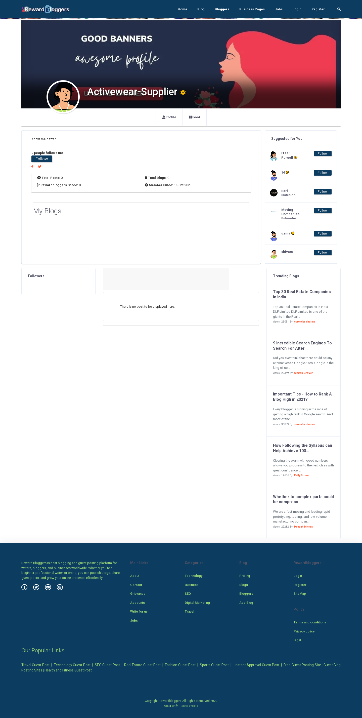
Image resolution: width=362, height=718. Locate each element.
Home (182, 9)
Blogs (243, 585)
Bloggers (222, 9)
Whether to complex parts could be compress (303, 499)
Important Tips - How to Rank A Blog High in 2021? (302, 397)
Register (318, 9)
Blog (201, 9)
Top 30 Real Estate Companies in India (302, 294)
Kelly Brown (301, 475)
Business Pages (252, 9)
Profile (169, 117)
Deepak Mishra (303, 526)
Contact (136, 585)
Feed (194, 117)
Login (297, 9)
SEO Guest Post (107, 665)
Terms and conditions (310, 622)
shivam (287, 252)
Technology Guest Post (72, 665)
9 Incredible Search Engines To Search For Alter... (302, 346)
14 (285, 172)
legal (297, 640)
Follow (41, 158)
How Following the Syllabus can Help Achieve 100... (302, 448)
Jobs (279, 9)
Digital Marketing (197, 603)
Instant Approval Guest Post (257, 665)
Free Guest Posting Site (302, 665)
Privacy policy (304, 631)
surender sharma (304, 321)
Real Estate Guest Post (142, 665)
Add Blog (246, 603)
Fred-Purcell (289, 155)
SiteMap (300, 593)
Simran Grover (303, 373)
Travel (189, 611)
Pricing (244, 576)
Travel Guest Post (35, 665)
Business (191, 585)
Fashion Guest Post (180, 665)
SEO (188, 593)
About (134, 576)
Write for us (139, 611)
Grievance (138, 593)
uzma (288, 233)
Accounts (137, 603)
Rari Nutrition (288, 193)
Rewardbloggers (170, 701)
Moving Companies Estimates (290, 214)
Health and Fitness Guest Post (68, 670)
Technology (193, 576)
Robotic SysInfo (186, 705)
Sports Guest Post (214, 665)
